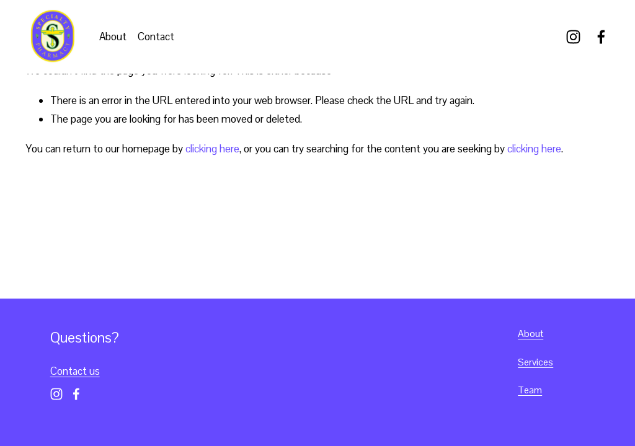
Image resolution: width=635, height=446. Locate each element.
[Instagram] (573, 36)
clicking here (212, 148)
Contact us (75, 371)
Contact (156, 36)
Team (530, 389)
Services (535, 362)
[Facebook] (601, 36)
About (113, 36)
